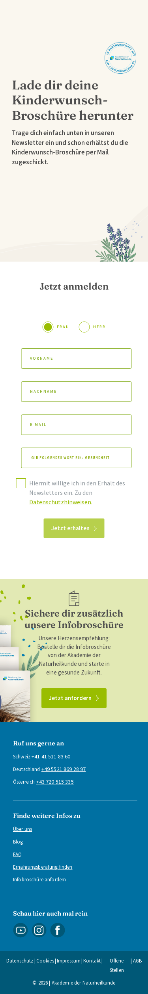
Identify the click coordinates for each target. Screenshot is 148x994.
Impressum (69, 960)
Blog (18, 841)
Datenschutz (20, 960)
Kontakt (92, 960)
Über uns (22, 829)
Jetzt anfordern (70, 698)
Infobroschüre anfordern (39, 879)
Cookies (45, 960)
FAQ (17, 854)
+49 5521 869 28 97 (63, 769)
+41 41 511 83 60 (51, 756)
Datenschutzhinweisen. (60, 502)
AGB (137, 960)
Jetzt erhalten (74, 528)
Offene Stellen (117, 965)
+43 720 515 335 (55, 781)
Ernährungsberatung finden (43, 867)
